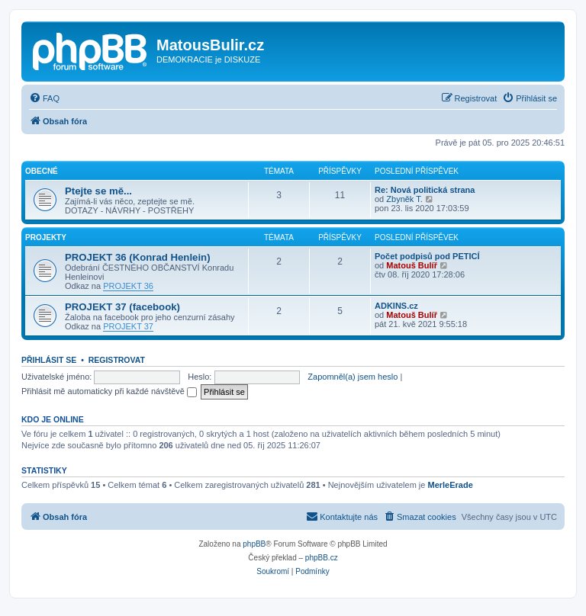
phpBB (254, 544)
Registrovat (117, 359)
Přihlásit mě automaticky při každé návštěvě (109, 391)
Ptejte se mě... (98, 191)
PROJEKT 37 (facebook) (122, 307)
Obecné (41, 171)
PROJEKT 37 (128, 326)
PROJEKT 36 (128, 285)
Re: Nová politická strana (425, 189)
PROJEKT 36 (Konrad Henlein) (138, 257)
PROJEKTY (45, 237)
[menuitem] (44, 98)
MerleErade (449, 484)
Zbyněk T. (404, 199)
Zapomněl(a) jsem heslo (352, 376)
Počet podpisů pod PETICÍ (427, 256)
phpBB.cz (321, 557)
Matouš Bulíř (411, 265)
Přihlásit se (48, 359)
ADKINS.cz (396, 305)
